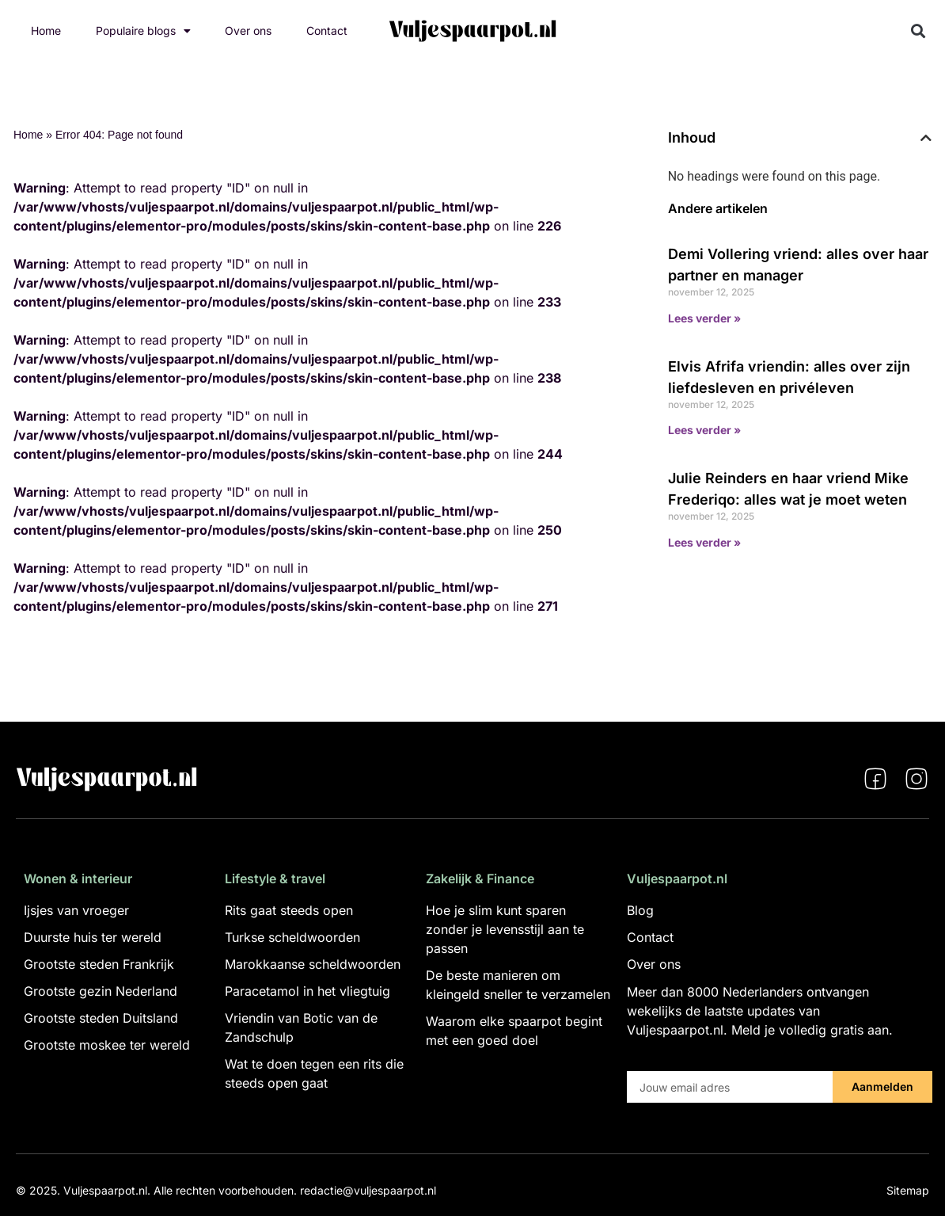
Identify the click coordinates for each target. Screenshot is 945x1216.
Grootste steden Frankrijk (99, 964)
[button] (918, 31)
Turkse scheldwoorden (292, 937)
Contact (326, 30)
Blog (640, 910)
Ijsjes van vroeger (76, 910)
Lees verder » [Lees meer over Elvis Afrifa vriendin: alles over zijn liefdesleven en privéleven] (704, 429)
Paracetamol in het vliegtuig (307, 991)
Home (46, 30)
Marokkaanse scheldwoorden (312, 964)
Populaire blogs (143, 30)
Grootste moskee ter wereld (107, 1045)
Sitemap (907, 1190)
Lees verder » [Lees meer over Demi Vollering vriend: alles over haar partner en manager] (704, 318)
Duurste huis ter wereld (92, 937)
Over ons (248, 30)
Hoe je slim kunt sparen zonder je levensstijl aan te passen (505, 929)
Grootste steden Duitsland (101, 1018)
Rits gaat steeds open (289, 910)
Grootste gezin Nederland (100, 991)
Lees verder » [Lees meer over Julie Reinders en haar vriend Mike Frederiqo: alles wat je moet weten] (704, 542)
